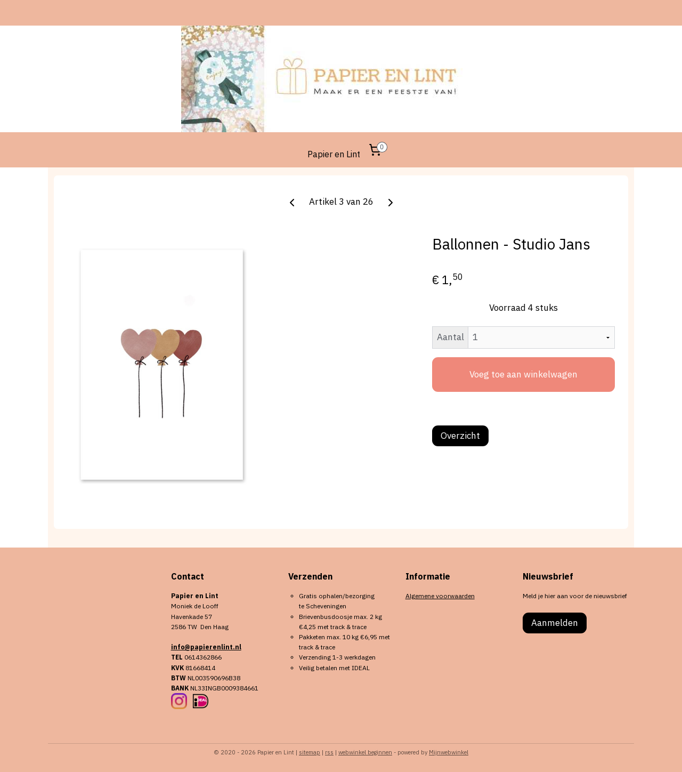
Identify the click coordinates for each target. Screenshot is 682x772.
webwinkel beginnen (365, 752)
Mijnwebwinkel (448, 752)
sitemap (309, 752)
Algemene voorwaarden (440, 596)
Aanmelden (554, 623)
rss (329, 752)
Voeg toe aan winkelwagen (523, 374)
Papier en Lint (333, 154)
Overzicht (460, 435)
